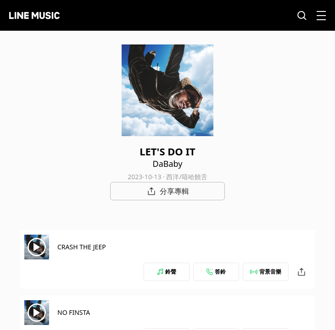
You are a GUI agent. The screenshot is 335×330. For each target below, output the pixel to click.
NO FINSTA (73, 312)
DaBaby (168, 163)
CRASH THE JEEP (81, 246)
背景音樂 (265, 271)
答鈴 (216, 271)
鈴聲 (166, 271)
